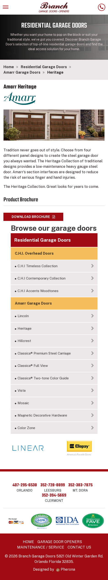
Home (28, 542)
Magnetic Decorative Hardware (42, 415)
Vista (22, 390)
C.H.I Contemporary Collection (42, 278)
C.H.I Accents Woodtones (38, 291)
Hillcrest (24, 341)
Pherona (68, 569)
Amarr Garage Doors (33, 303)
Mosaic (23, 403)
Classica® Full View (33, 366)
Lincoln (23, 316)
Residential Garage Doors (42, 240)
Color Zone (26, 428)
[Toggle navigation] (5, 7)
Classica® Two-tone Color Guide (43, 378)
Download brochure (33, 217)
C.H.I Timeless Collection (38, 266)
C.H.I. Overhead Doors (34, 253)
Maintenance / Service (40, 547)
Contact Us (79, 547)
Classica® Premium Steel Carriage (44, 353)
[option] (28, 448)
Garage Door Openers (59, 542)
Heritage (25, 328)
